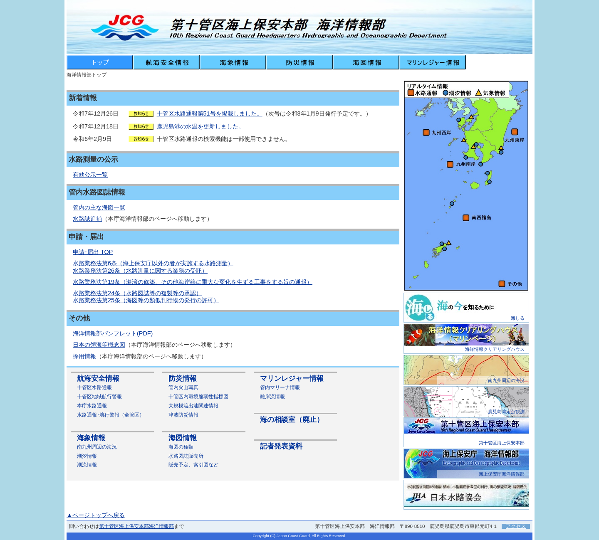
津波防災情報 (183, 414)
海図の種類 (180, 446)
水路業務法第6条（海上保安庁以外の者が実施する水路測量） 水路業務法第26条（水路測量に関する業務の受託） (153, 267)
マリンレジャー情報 (292, 378)
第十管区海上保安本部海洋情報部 (136, 526)
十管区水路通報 (94, 387)
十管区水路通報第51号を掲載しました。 (209, 113)
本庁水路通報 (92, 405)
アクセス (516, 526)
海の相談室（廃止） (292, 420)
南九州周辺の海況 (97, 446)
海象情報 (91, 438)
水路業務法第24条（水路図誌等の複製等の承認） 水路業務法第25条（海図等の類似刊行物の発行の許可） (146, 296)
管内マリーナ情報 (280, 387)
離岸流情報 (272, 396)
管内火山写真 (183, 387)
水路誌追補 (87, 218)
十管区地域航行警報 (99, 396)
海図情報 (182, 438)
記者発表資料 (281, 446)
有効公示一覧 (90, 174)
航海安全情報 (98, 378)
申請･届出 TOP (93, 252)
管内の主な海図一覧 (99, 207)
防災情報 (182, 378)
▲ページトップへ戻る (96, 515)
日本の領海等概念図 (99, 344)
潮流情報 (87, 464)
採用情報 (84, 356)
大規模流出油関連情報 (193, 405)
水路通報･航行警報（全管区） (110, 414)
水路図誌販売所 (185, 456)
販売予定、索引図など (193, 464)
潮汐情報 (87, 456)
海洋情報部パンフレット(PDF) (113, 333)
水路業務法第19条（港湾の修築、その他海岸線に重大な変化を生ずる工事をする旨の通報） (192, 282)
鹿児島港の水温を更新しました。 (200, 126)
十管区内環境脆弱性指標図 (198, 396)
